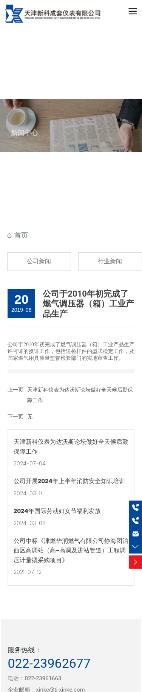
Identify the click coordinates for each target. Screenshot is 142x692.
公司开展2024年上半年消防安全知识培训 (69, 481)
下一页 (15, 417)
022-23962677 (49, 663)
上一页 (15, 390)
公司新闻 (39, 261)
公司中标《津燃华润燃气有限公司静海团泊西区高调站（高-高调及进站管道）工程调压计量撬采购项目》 (71, 550)
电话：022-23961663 (34, 678)
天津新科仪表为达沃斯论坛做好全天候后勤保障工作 (71, 447)
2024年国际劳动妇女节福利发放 (57, 511)
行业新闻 (110, 261)
